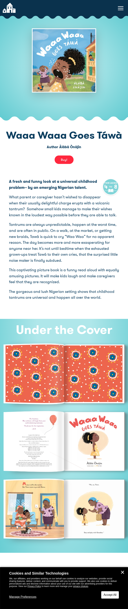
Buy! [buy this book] (64, 160)
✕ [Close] (122, 572)
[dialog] (64, 588)
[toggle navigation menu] (120, 8)
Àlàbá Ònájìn (70, 147)
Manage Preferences (22, 596)
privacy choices (80, 586)
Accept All (110, 594)
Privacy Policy (34, 586)
